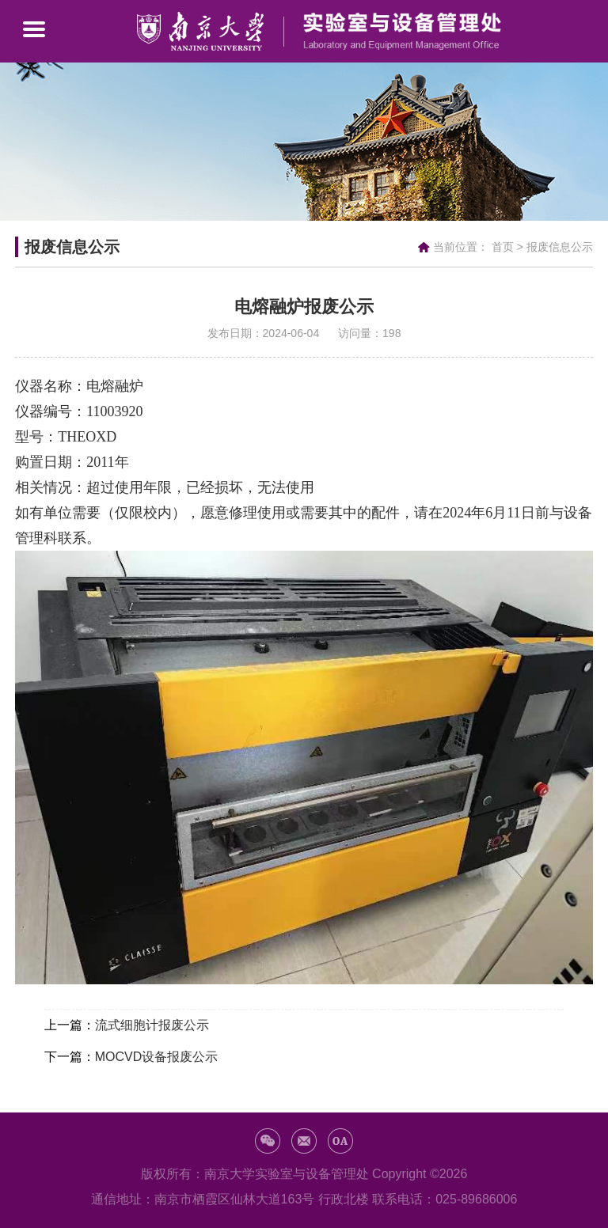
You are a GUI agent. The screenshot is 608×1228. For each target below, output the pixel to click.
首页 (503, 247)
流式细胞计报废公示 (152, 1025)
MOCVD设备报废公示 (156, 1056)
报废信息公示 (559, 247)
